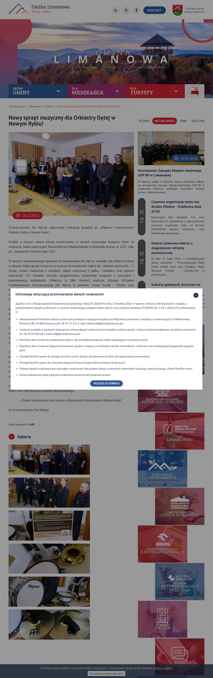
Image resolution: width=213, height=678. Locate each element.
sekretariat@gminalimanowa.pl (104, 323)
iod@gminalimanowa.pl (66, 334)
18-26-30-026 (31, 334)
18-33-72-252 (69, 323)
